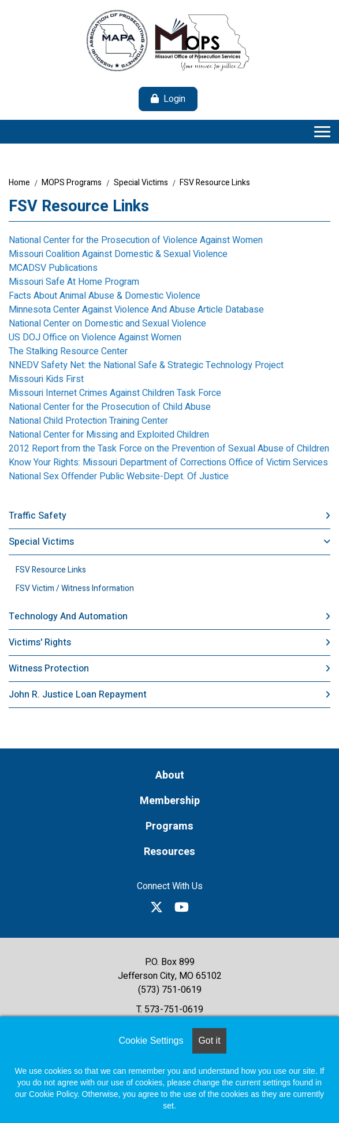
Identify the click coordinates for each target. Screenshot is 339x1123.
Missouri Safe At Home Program (74, 282)
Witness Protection (49, 669)
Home (19, 183)
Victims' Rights (40, 642)
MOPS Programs (72, 183)
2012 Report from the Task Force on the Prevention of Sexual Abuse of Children (169, 449)
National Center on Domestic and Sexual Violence (107, 324)
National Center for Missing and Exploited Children (109, 435)
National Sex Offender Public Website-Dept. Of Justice (119, 476)
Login (174, 99)
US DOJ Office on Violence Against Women (95, 337)
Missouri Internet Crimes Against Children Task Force (115, 393)
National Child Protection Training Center (88, 421)
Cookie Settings (150, 1040)
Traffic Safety (37, 516)
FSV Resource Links (215, 183)
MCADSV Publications (53, 268)
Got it (209, 1040)
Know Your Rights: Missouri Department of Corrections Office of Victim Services (168, 462)
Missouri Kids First (46, 379)
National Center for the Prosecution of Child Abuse (110, 407)
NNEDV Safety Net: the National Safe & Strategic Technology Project (146, 365)
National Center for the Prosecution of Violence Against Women (136, 240)
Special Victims (141, 183)
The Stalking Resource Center (68, 351)
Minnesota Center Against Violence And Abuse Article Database (136, 310)
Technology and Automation (68, 616)
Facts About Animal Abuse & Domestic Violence (104, 296)
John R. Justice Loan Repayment (78, 695)
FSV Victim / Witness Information (75, 588)
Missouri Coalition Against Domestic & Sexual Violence (118, 254)
